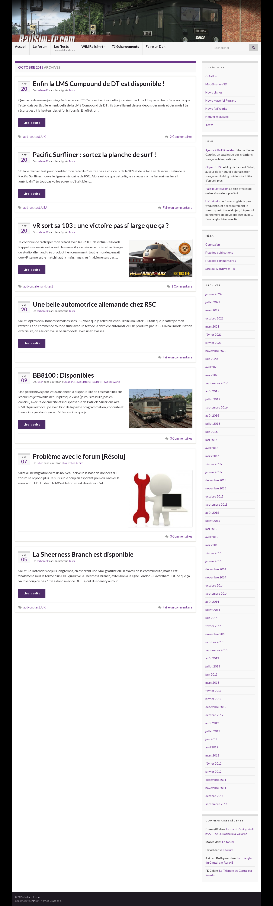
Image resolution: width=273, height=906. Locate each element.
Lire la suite (32, 122)
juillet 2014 (212, 609)
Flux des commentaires (220, 260)
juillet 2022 (212, 302)
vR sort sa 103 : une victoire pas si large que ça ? (101, 225)
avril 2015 (211, 537)
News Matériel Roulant (87, 381)
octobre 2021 (214, 318)
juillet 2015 (212, 520)
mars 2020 (212, 375)
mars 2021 (212, 326)
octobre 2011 (214, 796)
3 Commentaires (181, 438)
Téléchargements (125, 46)
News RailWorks (111, 381)
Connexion (212, 244)
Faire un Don (156, 46)
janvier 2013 (213, 698)
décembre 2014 (215, 569)
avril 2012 (211, 747)
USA (44, 207)
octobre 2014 (214, 585)
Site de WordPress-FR (220, 268)
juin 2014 (211, 618)
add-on (28, 136)
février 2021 (213, 334)
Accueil (20, 46)
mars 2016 (212, 456)
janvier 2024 (213, 294)
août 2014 (212, 601)
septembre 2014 (216, 593)
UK (43, 136)
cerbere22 (42, 90)
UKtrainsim (212, 201)
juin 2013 (211, 674)
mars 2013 (212, 682)
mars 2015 (212, 545)
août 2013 (212, 658)
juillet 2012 (212, 731)
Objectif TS (213, 167)
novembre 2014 (215, 577)
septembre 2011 (216, 804)
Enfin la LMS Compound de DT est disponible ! (99, 83)
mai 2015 (211, 529)
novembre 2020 (215, 350)
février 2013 (213, 690)
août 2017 (212, 391)
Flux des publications (219, 252)
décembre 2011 (215, 779)
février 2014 (213, 626)
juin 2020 (211, 359)
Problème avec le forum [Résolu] (79, 456)
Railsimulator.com (216, 188)
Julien (39, 381)
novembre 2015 (215, 488)
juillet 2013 (212, 666)
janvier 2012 (213, 771)
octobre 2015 (214, 496)
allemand (40, 286)
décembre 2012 (215, 707)
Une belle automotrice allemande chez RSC (94, 304)
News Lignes (213, 92)
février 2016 (213, 464)
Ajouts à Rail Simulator (220, 150)
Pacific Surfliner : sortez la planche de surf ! (94, 154)
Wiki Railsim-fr (93, 46)
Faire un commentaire (177, 207)
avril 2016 (211, 448)
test (37, 136)
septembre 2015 (216, 504)
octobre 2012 (214, 715)
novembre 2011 (215, 788)
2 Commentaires (181, 136)
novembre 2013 (215, 634)
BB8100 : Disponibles (63, 375)
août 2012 (212, 723)
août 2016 (212, 415)
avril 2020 (211, 367)
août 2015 (212, 512)
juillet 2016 (212, 423)
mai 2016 (211, 439)
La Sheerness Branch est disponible (83, 554)
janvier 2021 (213, 342)
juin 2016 (211, 431)
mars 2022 (212, 310)
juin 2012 (211, 739)
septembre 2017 (216, 383)
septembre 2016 (216, 407)
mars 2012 (212, 755)
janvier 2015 (213, 561)
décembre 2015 (215, 480)
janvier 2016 (213, 472)
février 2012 (213, 763)
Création (68, 381)
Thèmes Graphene (50, 900)
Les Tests (64, 48)
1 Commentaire (181, 286)
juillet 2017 (212, 399)
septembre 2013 (216, 650)
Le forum (40, 46)
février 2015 (213, 553)
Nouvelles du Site (73, 463)
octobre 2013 (214, 642)
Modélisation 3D (216, 84)
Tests (72, 90)
